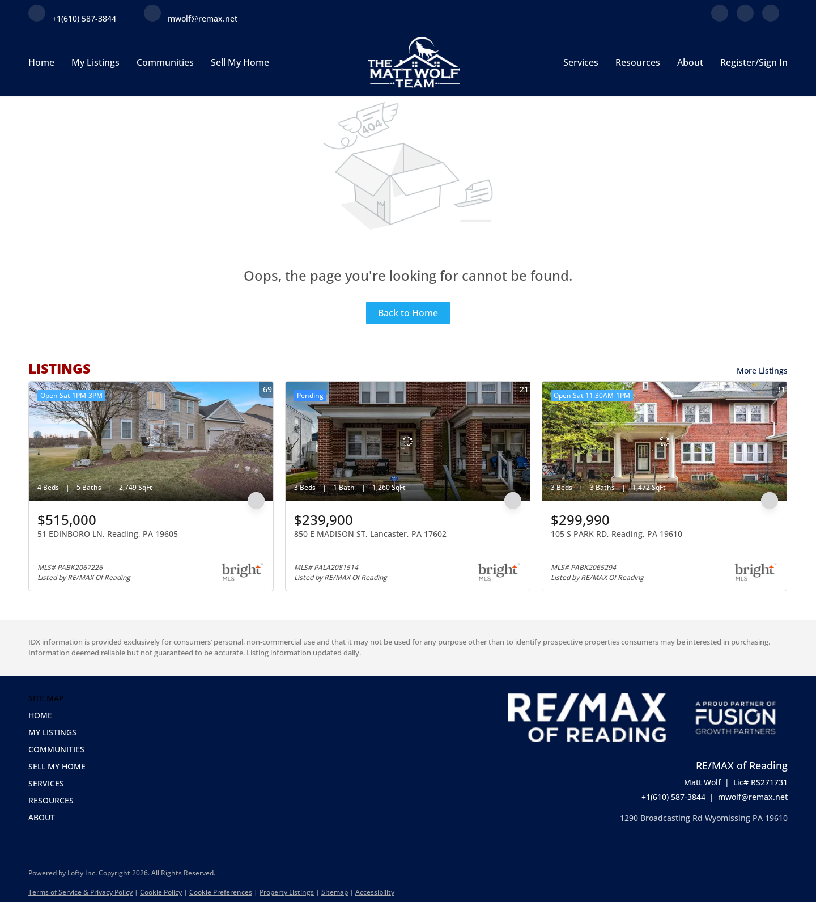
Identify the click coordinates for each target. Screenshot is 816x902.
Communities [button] (165, 62)
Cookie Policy (161, 892)
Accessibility (374, 892)
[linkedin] (745, 18)
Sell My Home (240, 62)
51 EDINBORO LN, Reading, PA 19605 (107, 533)
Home (41, 62)
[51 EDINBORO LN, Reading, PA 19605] (151, 441)
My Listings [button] (95, 62)
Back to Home (408, 313)
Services (580, 62)
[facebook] (719, 18)
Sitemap (334, 892)
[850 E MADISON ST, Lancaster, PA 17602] (408, 441)
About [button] (690, 62)
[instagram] (770, 18)
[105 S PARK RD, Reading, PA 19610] (664, 441)
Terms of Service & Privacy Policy (80, 892)
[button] (60, 715)
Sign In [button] (773, 62)
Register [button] (737, 62)
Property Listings (287, 892)
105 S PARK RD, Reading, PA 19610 (616, 533)
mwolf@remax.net (753, 796)
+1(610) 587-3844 (673, 796)
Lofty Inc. (82, 873)
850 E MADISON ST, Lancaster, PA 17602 (370, 533)
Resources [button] (637, 62)
